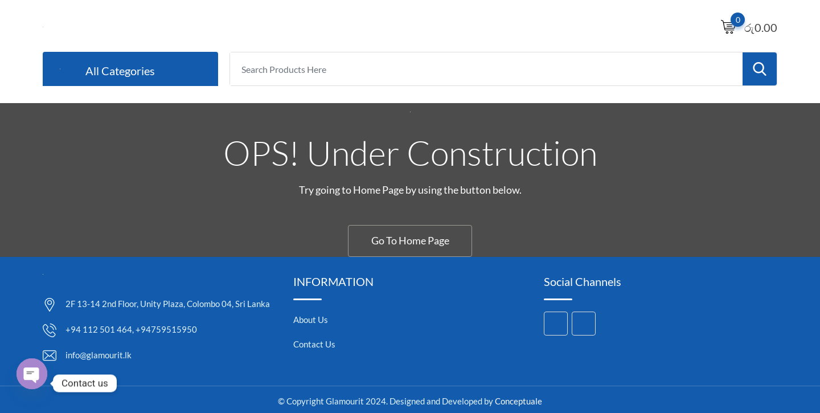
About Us (310, 319)
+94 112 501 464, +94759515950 (131, 329)
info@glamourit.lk (98, 355)
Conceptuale (518, 401)
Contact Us (314, 344)
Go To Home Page (410, 240)
